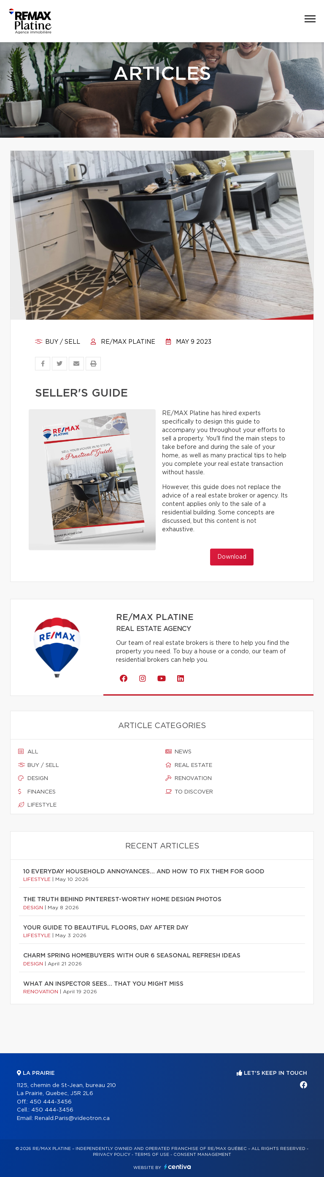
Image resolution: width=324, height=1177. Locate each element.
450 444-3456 (51, 1102)
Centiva (177, 1166)
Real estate (188, 765)
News (178, 752)
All (28, 752)
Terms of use (152, 1155)
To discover (189, 792)
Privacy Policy (111, 1155)
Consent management (202, 1155)
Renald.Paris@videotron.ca (72, 1118)
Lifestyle (37, 805)
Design (33, 778)
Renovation (188, 778)
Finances (37, 792)
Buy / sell (57, 342)
